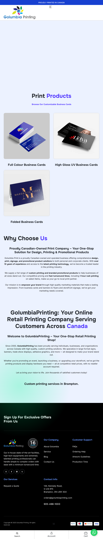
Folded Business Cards (27, 222)
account (51, 536)
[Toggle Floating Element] (94, 532)
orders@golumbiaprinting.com (58, 498)
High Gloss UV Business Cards (76, 165)
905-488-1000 (52, 504)
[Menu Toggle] (54, 524)
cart (86, 536)
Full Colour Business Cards (27, 165)
